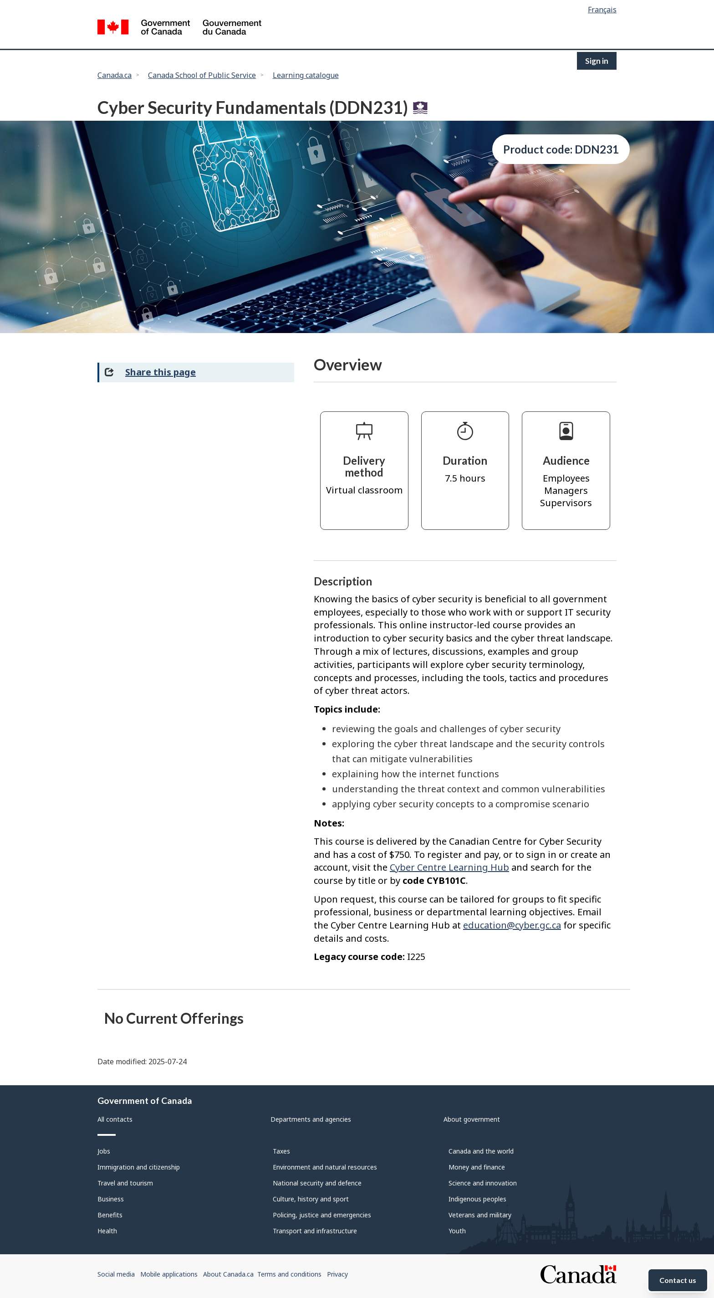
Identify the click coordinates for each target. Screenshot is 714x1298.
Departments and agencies (310, 1119)
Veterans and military (480, 1215)
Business (110, 1199)
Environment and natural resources (325, 1167)
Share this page (160, 372)
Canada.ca (114, 75)
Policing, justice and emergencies (322, 1215)
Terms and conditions (289, 1274)
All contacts (115, 1119)
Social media (116, 1274)
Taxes (281, 1151)
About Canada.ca (228, 1274)
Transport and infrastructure (315, 1230)
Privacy (337, 1274)
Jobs (103, 1151)
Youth (457, 1230)
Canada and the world (481, 1151)
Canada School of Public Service (202, 75)
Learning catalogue (306, 75)
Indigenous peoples (477, 1199)
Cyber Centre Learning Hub (449, 867)
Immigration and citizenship (138, 1167)
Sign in (596, 61)
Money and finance (477, 1167)
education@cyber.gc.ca (512, 925)
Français (602, 10)
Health (107, 1230)
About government (472, 1119)
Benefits (109, 1215)
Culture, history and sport (311, 1199)
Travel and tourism (125, 1183)
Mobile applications (169, 1274)
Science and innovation (483, 1183)
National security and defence (317, 1183)
